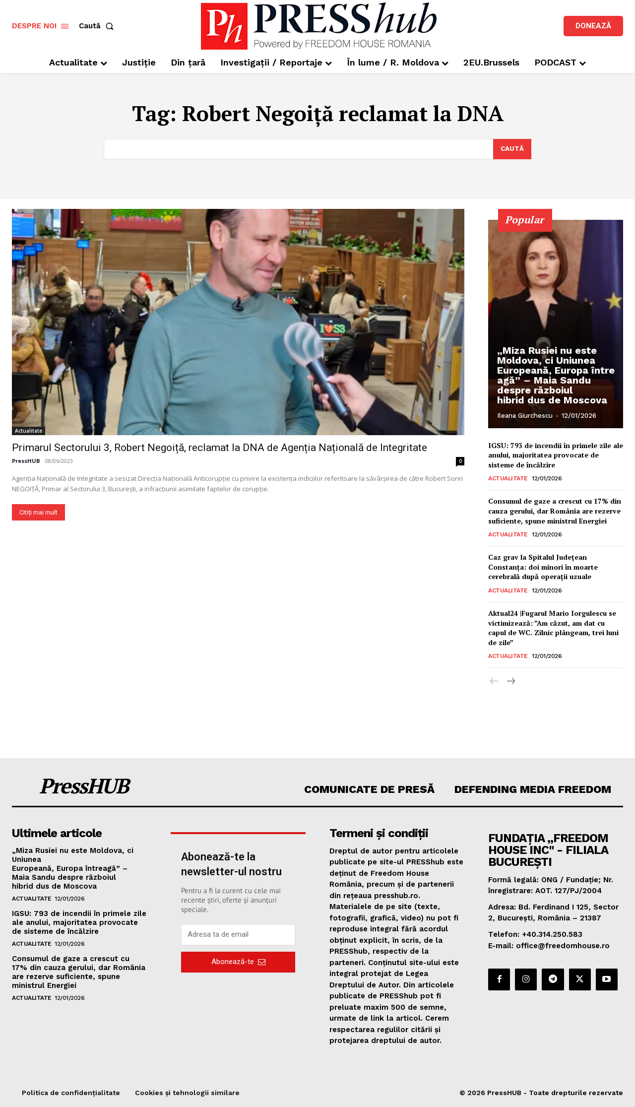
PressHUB (26, 460)
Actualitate (28, 430)
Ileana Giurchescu (525, 415)
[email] (238, 934)
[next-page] (510, 682)
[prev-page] (494, 682)
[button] (98, 26)
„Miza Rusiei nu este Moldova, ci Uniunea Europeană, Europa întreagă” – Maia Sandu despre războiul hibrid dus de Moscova (556, 375)
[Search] (512, 149)
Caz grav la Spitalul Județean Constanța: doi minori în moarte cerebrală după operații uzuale (543, 567)
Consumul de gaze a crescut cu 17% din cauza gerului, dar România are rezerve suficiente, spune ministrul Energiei (554, 511)
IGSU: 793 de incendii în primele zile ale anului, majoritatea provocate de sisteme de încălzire (555, 455)
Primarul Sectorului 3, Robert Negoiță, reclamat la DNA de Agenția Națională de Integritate (219, 448)
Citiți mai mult (38, 512)
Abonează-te (238, 962)
